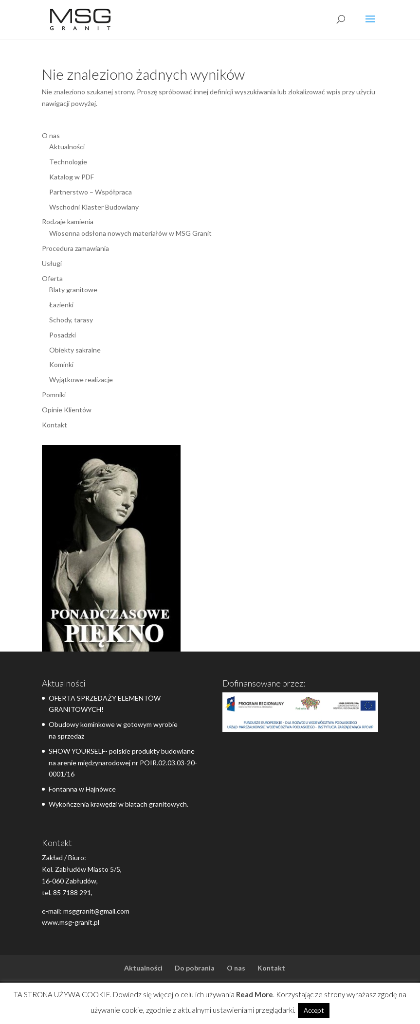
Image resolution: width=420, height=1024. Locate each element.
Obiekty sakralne (75, 350)
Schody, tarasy (71, 320)
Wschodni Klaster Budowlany (94, 207)
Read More (254, 994)
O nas (51, 135)
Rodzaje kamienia (67, 221)
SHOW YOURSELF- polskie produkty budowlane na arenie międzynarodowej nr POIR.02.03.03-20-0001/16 (123, 762)
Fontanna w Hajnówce (82, 789)
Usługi (52, 263)
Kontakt (54, 425)
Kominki (61, 364)
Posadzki (62, 335)
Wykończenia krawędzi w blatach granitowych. (118, 804)
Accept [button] (314, 1010)
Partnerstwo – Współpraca (90, 192)
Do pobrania (195, 968)
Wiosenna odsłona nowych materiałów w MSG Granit (130, 233)
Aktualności (67, 146)
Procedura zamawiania (75, 248)
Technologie (68, 162)
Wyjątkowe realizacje (81, 379)
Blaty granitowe (73, 289)
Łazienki (61, 304)
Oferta (52, 278)
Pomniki (54, 394)
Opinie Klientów (66, 410)
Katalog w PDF (71, 177)
